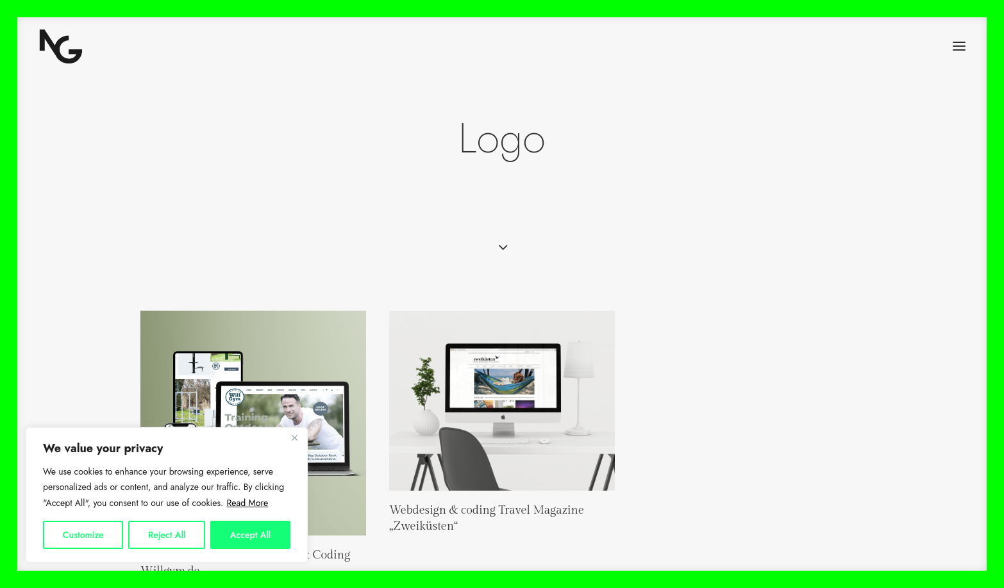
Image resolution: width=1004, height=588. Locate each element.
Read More (247, 502)
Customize (83, 534)
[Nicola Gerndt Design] (60, 46)
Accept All (250, 534)
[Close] (294, 438)
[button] (959, 46)
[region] (167, 495)
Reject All (166, 534)
